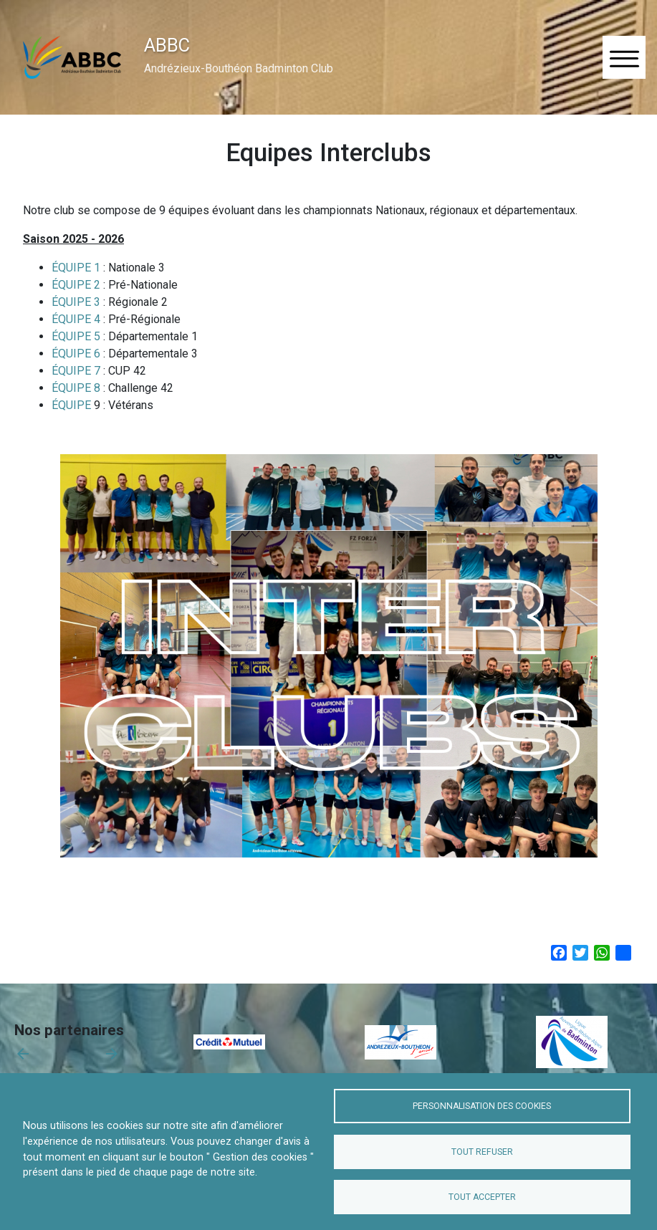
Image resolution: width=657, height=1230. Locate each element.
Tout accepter (482, 1197)
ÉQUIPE (73, 405)
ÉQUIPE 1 (76, 267)
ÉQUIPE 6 (76, 353)
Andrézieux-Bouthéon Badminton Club (238, 68)
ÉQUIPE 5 (76, 336)
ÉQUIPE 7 (76, 371)
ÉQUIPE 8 (76, 388)
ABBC (167, 45)
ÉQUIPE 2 (76, 285)
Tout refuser (482, 1152)
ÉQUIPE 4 (76, 319)
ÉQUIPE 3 (76, 302)
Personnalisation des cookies (482, 1106)
